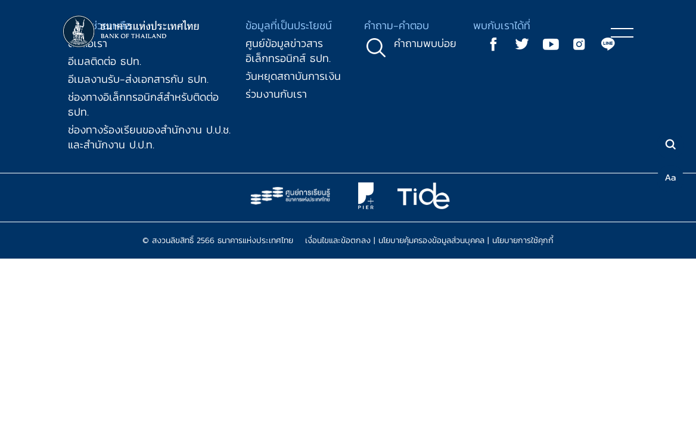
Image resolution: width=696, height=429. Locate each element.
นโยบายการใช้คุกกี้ (523, 240)
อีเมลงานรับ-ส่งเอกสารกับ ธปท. (138, 79)
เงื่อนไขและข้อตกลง (338, 240)
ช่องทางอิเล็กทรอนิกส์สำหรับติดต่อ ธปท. (143, 104)
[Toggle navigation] (622, 32)
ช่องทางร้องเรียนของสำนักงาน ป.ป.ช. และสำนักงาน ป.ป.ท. (149, 137)
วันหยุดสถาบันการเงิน (293, 76)
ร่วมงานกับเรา (276, 94)
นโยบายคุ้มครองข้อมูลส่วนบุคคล (431, 240)
